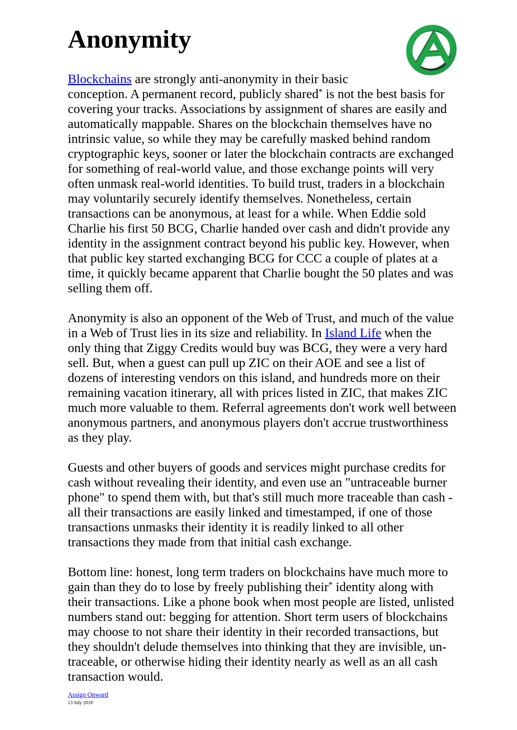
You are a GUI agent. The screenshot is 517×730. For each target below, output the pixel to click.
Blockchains (100, 78)
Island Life (353, 332)
